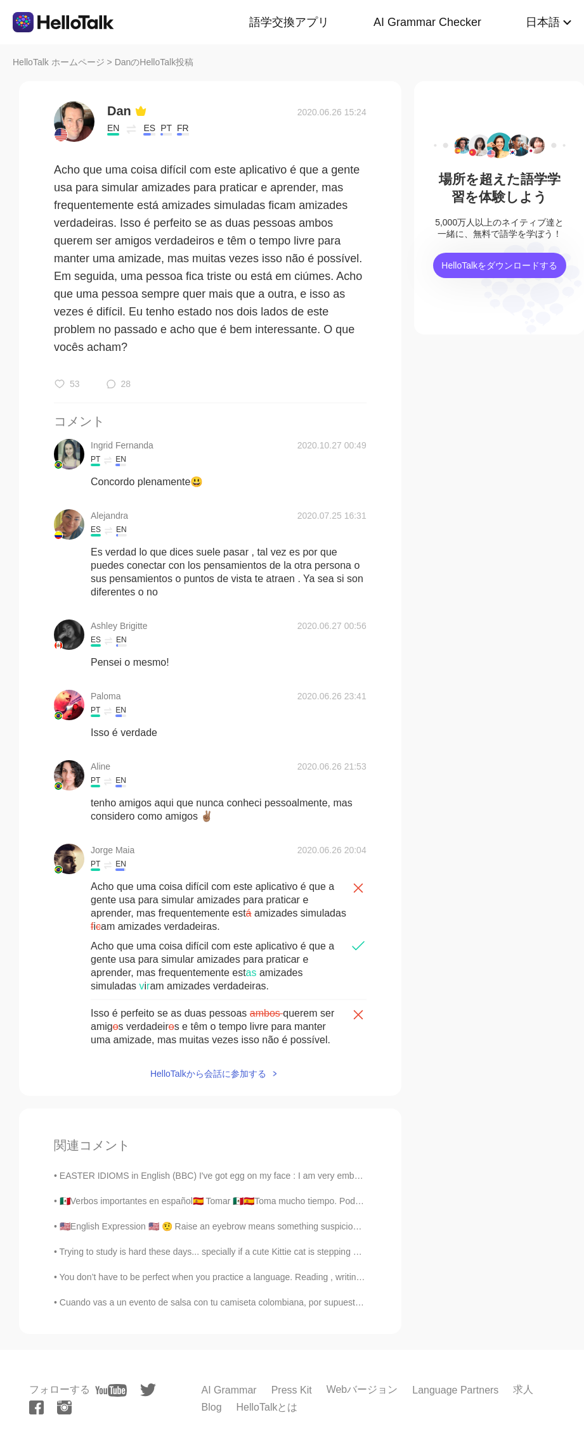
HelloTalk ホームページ (59, 62)
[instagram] (64, 1407)
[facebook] (36, 1407)
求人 (523, 1389)
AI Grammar (229, 1390)
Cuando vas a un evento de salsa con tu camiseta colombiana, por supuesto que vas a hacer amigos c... (265, 1302)
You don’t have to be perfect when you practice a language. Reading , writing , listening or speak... (252, 1277)
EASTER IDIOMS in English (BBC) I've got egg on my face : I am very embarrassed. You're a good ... (259, 1176)
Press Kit (291, 1390)
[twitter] (148, 1390)
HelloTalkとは (267, 1407)
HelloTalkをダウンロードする (499, 265)
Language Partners (455, 1390)
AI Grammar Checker (427, 22)
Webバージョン (362, 1389)
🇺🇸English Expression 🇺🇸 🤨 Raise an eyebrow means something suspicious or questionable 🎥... (253, 1226)
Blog (212, 1407)
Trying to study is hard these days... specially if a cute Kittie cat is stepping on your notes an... (243, 1252)
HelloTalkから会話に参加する (208, 1074)
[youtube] (111, 1390)
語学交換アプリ (289, 22)
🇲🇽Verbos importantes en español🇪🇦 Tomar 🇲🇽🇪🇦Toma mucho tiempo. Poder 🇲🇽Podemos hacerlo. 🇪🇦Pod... (272, 1201)
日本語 (543, 22)
